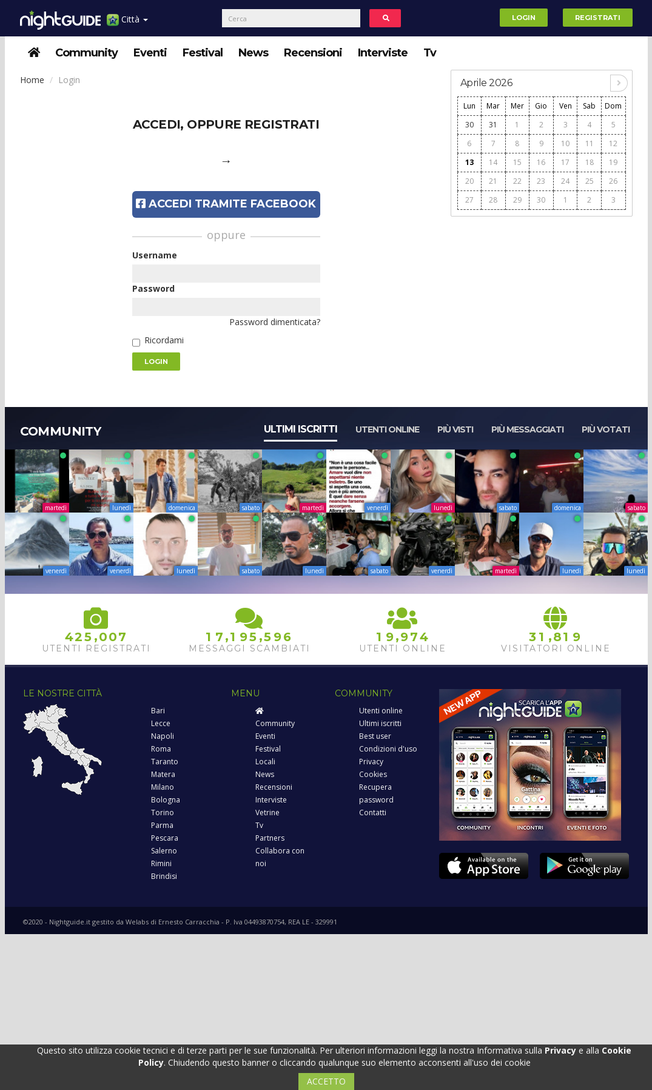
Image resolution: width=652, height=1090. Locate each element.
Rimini (161, 863)
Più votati (606, 429)
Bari (158, 710)
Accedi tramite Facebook (226, 203)
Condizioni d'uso (388, 749)
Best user (375, 736)
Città (127, 24)
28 (493, 200)
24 (565, 181)
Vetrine (267, 812)
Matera (163, 774)
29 (517, 200)
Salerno (164, 851)
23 (541, 181)
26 (613, 181)
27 (469, 200)
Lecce (160, 723)
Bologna (165, 800)
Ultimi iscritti (300, 429)
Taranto (164, 761)
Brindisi (164, 876)
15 (517, 162)
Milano (162, 787)
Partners (269, 838)
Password (153, 288)
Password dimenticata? (274, 322)
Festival (203, 52)
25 (589, 181)
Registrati (597, 17)
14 (493, 162)
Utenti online (387, 429)
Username (154, 255)
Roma (161, 749)
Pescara (164, 838)
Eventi (150, 52)
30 (469, 124)
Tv (429, 52)
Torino (162, 812)
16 (541, 162)
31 (493, 124)
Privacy (371, 761)
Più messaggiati (527, 429)
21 (493, 181)
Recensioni (313, 52)
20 (469, 181)
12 (613, 143)
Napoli (162, 736)
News (253, 52)
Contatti (372, 812)
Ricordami (164, 340)
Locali (265, 761)
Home (32, 80)
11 (589, 143)
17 (565, 162)
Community (86, 52)
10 (565, 143)
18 (589, 162)
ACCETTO (326, 1081)
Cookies (373, 774)
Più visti (455, 429)
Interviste (383, 52)
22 (517, 181)
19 (613, 162)
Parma (162, 825)
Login (524, 17)
